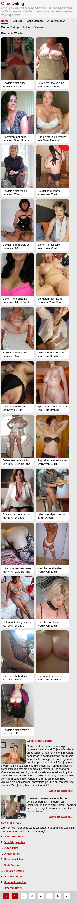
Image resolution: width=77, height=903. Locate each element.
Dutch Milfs (11, 847)
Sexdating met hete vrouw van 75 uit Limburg (49, 194)
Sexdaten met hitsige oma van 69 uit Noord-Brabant (51, 302)
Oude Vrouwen (56, 20)
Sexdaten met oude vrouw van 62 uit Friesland (14, 86)
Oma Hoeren (12, 853)
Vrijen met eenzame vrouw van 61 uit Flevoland (14, 410)
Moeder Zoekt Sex (15, 882)
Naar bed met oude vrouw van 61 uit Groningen (49, 626)
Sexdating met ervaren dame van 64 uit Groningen (16, 248)
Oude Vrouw (11, 865)
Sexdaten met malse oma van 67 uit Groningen (15, 194)
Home (4, 20)
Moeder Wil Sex (13, 859)
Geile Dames (35, 20)
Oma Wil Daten (13, 888)
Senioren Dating (14, 870)
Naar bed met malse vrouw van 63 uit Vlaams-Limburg (50, 572)
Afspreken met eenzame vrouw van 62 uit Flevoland (52, 464)
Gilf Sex (17, 20)
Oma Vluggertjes (14, 842)
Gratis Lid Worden (12, 33)
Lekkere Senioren (34, 27)
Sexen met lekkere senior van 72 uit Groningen (49, 248)
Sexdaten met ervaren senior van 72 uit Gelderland (16, 733)
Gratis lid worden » (61, 790)
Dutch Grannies (14, 836)
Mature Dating (10, 27)
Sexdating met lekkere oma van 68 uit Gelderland (16, 356)
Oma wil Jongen (14, 876)
